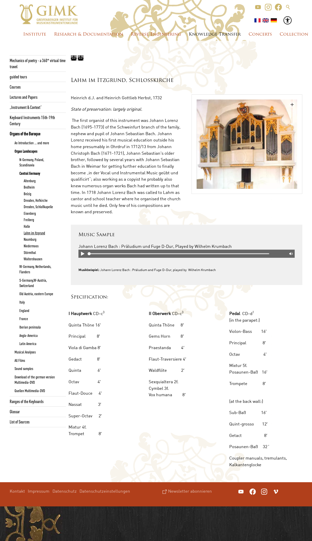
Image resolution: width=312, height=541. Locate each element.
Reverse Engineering (156, 34)
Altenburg (30, 180)
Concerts (260, 34)
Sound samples (24, 368)
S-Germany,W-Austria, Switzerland (33, 283)
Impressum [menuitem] (38, 491)
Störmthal (30, 252)
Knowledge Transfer (215, 34)
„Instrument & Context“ (26, 107)
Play (82, 254)
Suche (288, 7)
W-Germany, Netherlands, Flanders (35, 269)
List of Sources (20, 421)
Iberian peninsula (30, 327)
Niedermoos (31, 245)
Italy (22, 302)
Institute (34, 34)
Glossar (15, 411)
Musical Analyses (25, 351)
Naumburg (30, 239)
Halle (27, 226)
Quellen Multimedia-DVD (30, 390)
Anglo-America (28, 335)
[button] (258, 7)
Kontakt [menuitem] (17, 491)
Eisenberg (30, 213)
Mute (291, 254)
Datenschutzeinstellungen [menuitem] (104, 491)
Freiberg (29, 219)
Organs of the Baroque (25, 133)
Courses (15, 87)
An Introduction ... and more (32, 142)
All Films (20, 360)
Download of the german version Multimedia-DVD (35, 379)
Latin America (27, 343)
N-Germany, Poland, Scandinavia (31, 162)
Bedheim (29, 187)
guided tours (18, 76)
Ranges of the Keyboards (27, 401)
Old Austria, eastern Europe (36, 293)
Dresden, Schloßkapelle (38, 206)
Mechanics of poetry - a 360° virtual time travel (37, 63)
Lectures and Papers (23, 97)
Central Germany (29, 173)
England (24, 310)
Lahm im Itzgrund (34, 232)
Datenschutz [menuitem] (64, 491)
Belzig (27, 193)
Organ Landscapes (26, 151)
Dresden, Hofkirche (36, 200)
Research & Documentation (88, 34)
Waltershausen (33, 258)
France (23, 318)
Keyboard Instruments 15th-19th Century (32, 120)
